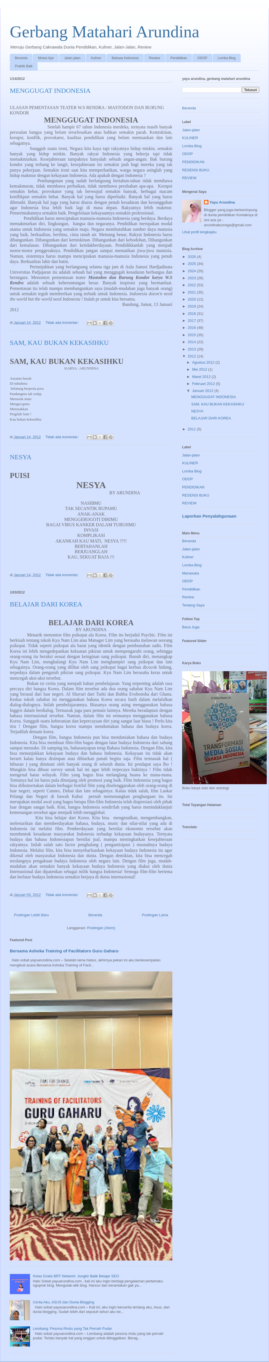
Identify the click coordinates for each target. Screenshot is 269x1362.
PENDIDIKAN (193, 162)
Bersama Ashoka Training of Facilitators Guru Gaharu (64, 950)
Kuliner (96, 58)
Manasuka (190, 573)
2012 (192, 356)
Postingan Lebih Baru (31, 915)
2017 (192, 320)
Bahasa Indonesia (125, 58)
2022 (192, 285)
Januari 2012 (203, 391)
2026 (192, 257)
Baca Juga (190, 627)
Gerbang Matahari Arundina (104, 31)
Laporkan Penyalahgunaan (209, 516)
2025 (192, 264)
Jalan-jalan (72, 58)
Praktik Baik (24, 66)
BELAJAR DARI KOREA (46, 604)
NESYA (20, 457)
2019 (192, 306)
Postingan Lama (155, 915)
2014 (192, 342)
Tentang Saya (193, 605)
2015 (192, 335)
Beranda (21, 58)
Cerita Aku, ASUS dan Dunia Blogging (63, 1302)
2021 (192, 292)
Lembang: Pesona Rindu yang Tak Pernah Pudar (72, 1328)
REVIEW (189, 178)
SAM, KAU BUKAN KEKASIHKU (59, 342)
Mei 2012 (200, 369)
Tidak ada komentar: (62, 322)
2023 (192, 278)
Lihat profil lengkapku (199, 232)
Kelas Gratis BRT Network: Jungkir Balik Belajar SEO (76, 1276)
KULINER (190, 138)
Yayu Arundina (222, 202)
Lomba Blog (227, 58)
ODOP (202, 58)
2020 (192, 299)
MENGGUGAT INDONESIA (50, 90)
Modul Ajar (46, 58)
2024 (192, 271)
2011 (192, 429)
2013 (192, 349)
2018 (192, 313)
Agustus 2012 (203, 362)
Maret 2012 (202, 377)
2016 (192, 328)
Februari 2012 (204, 384)
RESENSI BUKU (195, 170)
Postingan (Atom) (101, 928)
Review (154, 58)
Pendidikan (178, 58)
